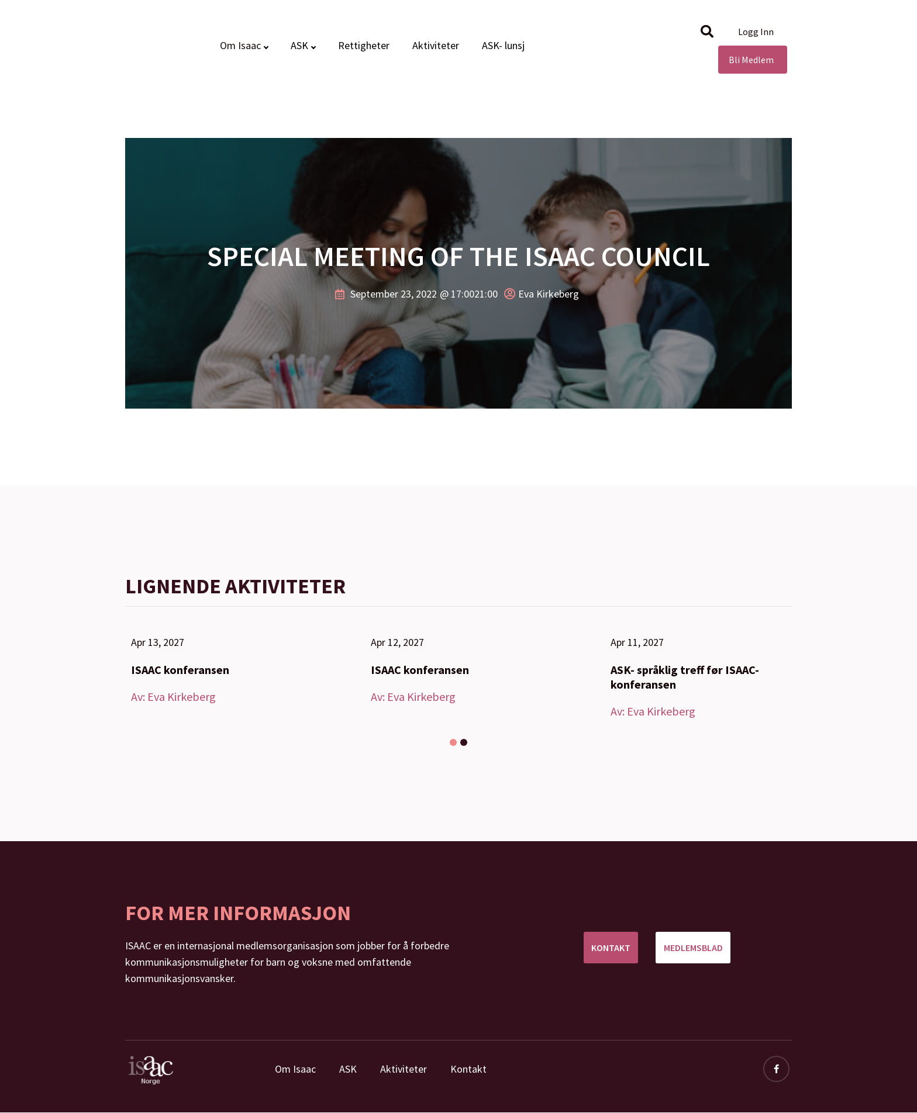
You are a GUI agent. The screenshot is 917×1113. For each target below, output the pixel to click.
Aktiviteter (435, 45)
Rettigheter (363, 45)
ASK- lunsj (503, 45)
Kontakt (468, 1069)
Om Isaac (240, 45)
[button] (707, 31)
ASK (299, 45)
